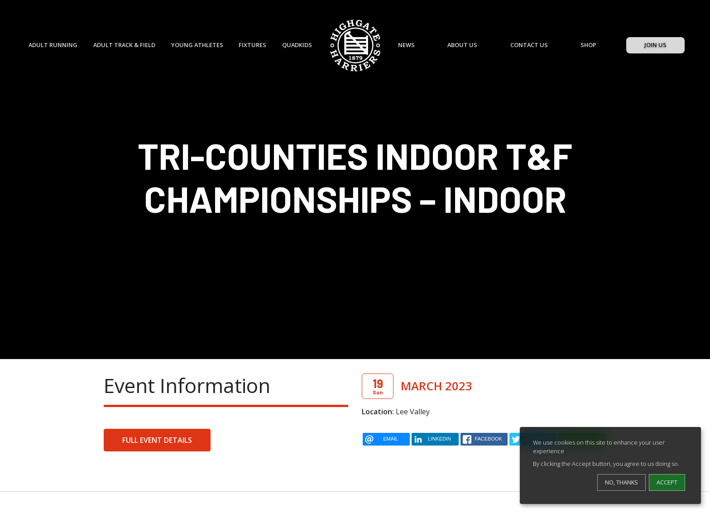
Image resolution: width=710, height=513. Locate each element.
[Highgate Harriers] (355, 45)
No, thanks (621, 482)
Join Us (655, 45)
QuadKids (297, 45)
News (406, 45)
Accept (667, 482)
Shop (588, 45)
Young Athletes (197, 45)
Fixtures (252, 45)
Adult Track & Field (124, 45)
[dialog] (610, 465)
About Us (462, 45)
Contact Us (529, 45)
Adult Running (53, 45)
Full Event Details (157, 440)
